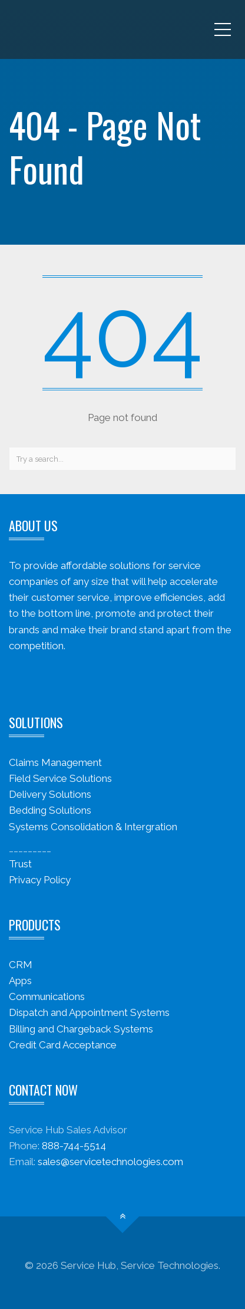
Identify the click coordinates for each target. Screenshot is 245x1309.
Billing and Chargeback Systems (81, 1029)
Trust (20, 864)
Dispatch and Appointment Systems (89, 1012)
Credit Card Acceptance (63, 1045)
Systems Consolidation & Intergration (93, 827)
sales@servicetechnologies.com (110, 1161)
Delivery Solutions (50, 794)
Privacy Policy (40, 880)
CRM (20, 965)
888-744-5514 (74, 1146)
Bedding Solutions (50, 810)
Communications (47, 996)
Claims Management (55, 762)
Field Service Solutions (60, 778)
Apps (20, 980)
